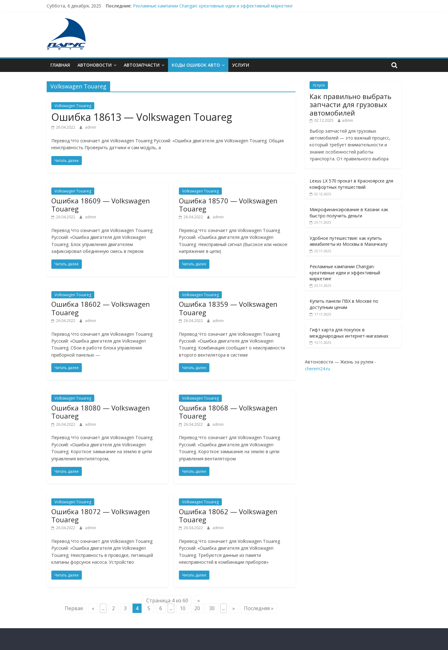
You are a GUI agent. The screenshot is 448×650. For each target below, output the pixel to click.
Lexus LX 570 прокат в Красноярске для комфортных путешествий (351, 184)
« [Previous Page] (93, 608)
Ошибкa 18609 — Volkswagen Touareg (100, 204)
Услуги (240, 65)
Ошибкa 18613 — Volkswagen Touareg (141, 117)
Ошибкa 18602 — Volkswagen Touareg (100, 308)
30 (212, 608)
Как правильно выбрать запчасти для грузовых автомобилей (350, 104)
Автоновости (94, 65)
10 (182, 608)
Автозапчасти (142, 65)
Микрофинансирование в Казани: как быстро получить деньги (349, 212)
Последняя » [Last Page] (258, 608)
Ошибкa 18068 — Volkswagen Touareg (228, 411)
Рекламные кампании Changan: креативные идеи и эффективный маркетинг (213, 6)
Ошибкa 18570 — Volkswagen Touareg (228, 204)
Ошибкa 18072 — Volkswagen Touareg (100, 515)
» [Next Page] (233, 608)
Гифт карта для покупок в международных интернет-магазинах (349, 333)
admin (90, 127)
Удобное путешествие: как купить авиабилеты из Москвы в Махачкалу (348, 241)
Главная (60, 65)
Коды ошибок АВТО (196, 65)
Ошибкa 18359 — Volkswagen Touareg (228, 308)
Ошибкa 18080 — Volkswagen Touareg (100, 411)
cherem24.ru (317, 369)
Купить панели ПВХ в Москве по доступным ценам (344, 304)
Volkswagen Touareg (72, 105)
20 (197, 608)
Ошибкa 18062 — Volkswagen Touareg (228, 515)
